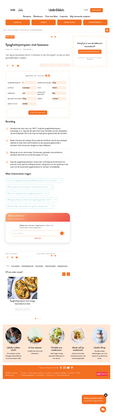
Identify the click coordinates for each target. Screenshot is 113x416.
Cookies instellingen (63, 409)
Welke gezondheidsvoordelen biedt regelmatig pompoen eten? (31, 236)
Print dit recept (63, 65)
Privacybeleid (90, 59)
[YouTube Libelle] (69, 404)
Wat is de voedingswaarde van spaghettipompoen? (27, 230)
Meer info (38, 274)
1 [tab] (35, 355)
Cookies (51, 409)
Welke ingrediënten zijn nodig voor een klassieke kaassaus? (30, 223)
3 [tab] (39, 355)
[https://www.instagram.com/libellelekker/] (65, 404)
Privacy (24, 409)
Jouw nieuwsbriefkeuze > (90, 52)
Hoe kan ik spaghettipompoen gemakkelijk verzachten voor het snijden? (34, 217)
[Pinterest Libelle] (72, 404)
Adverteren (53, 412)
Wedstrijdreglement (29, 412)
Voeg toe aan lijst (37, 149)
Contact (76, 409)
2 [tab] (37, 355)
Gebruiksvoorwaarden (37, 409)
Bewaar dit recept (47, 65)
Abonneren (43, 412)
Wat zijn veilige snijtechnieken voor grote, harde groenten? (30, 242)
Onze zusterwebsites (67, 412)
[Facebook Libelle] (61, 404)
